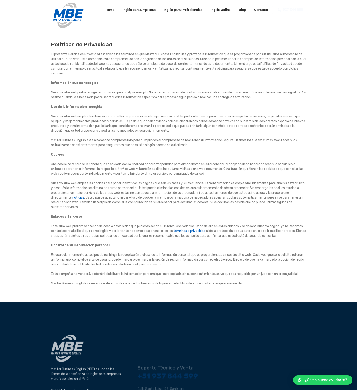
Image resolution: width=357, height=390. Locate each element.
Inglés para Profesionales (183, 10)
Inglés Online (221, 10)
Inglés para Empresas (139, 10)
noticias (78, 197)
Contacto (261, 10)
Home (110, 10)
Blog (242, 10)
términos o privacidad (189, 231)
